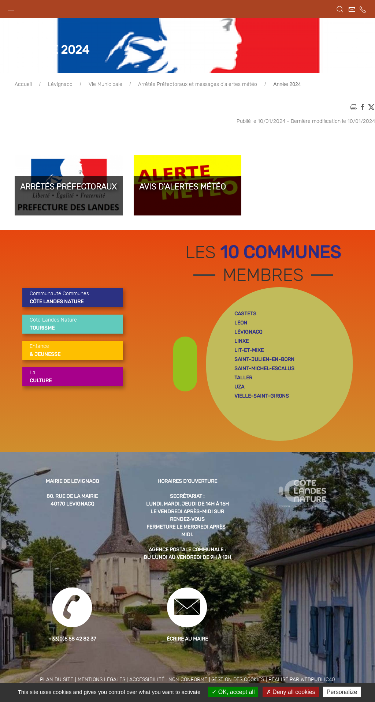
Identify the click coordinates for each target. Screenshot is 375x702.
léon (240, 341)
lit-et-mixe (249, 368)
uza (239, 405)
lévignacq (248, 350)
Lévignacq (60, 102)
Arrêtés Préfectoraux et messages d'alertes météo (197, 102)
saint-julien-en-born (264, 378)
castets (245, 332)
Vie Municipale (105, 102)
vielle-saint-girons (261, 414)
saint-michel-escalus (264, 387)
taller (243, 396)
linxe (241, 359)
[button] (11, 7)
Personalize (342, 692)
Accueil (23, 102)
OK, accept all (233, 692)
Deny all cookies (290, 692)
